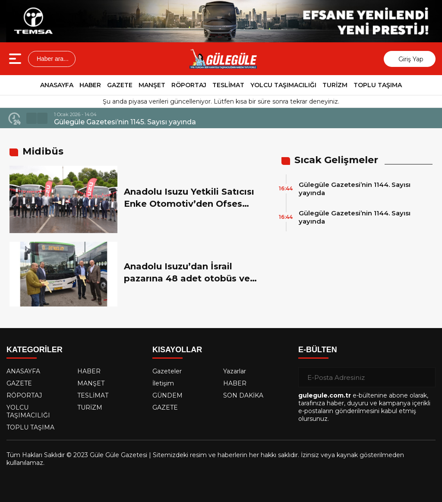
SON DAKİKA (243, 395)
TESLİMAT (228, 85)
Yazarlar (234, 371)
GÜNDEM (167, 395)
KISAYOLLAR (177, 349)
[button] (31, 118)
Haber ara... (52, 58)
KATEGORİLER (34, 349)
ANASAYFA (56, 85)
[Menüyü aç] (16, 58)
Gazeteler (167, 371)
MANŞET (152, 85)
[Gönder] (426, 377)
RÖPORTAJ (188, 85)
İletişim (163, 383)
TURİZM (334, 85)
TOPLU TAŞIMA (378, 85)
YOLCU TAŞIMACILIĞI (283, 85)
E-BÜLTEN (317, 349)
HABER (90, 85)
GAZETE (120, 85)
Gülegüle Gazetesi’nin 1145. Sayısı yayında (125, 122)
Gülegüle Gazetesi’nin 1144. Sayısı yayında (354, 188)
